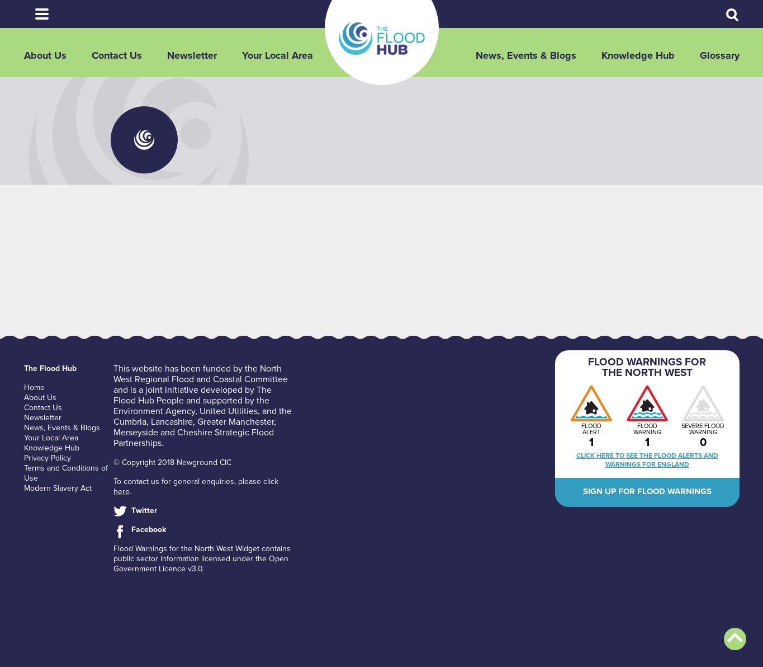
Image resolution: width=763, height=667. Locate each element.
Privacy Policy (47, 458)
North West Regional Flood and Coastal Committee (200, 374)
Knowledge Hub (638, 55)
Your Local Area (277, 55)
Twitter (144, 510)
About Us (45, 55)
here (121, 491)
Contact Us (117, 55)
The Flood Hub (382, 38)
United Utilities (229, 411)
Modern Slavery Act (58, 488)
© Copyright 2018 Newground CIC (172, 462)
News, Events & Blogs (526, 55)
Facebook (148, 529)
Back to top (735, 639)
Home (34, 387)
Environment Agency (154, 411)
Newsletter (192, 55)
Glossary (720, 55)
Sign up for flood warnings (647, 491)
